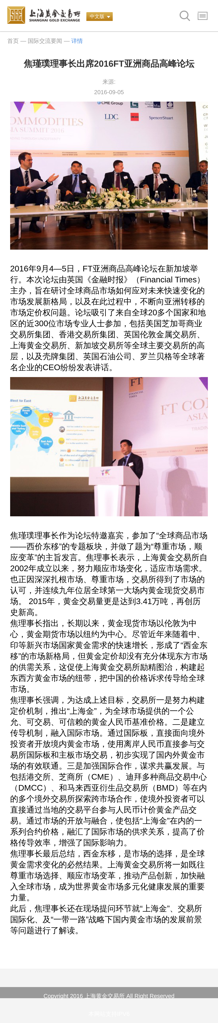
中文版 (97, 16)
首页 (13, 41)
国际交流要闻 (45, 41)
